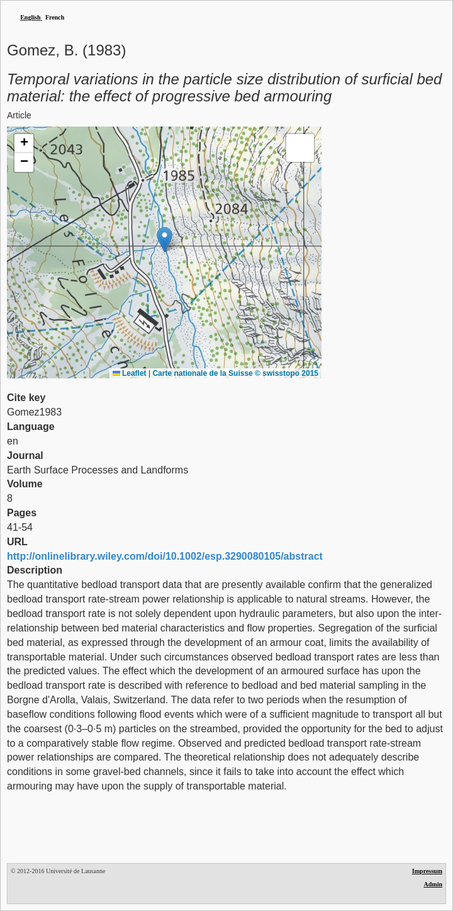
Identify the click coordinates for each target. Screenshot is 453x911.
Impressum (427, 871)
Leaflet (130, 373)
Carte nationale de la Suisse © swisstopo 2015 (235, 373)
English (30, 17)
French (54, 17)
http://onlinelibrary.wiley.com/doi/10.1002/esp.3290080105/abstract (165, 556)
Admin (433, 884)
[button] (164, 239)
